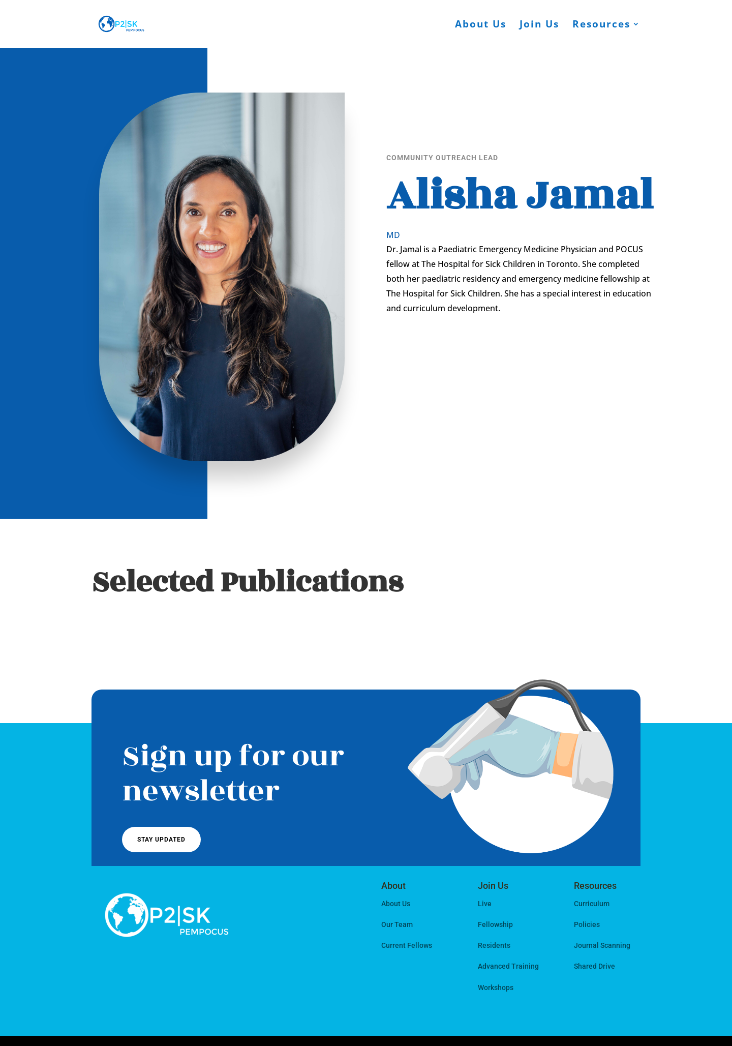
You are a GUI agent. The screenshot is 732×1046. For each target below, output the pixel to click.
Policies (587, 924)
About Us (480, 25)
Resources (601, 25)
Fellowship (495, 924)
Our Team (397, 924)
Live (485, 904)
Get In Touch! (430, 345)
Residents (494, 945)
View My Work (553, 345)
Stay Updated (161, 839)
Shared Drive (594, 966)
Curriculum (591, 904)
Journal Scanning (602, 945)
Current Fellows (406, 945)
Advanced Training (508, 966)
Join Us (539, 25)
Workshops (495, 987)
